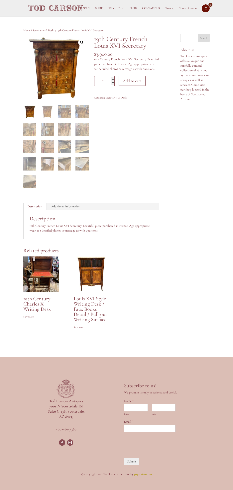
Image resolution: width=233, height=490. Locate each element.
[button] (81, 42)
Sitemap (169, 8)
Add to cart (132, 81)
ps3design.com (143, 474)
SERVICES (114, 8)
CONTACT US (151, 8)
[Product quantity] (104, 81)
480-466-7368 (66, 429)
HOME (71, 8)
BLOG (133, 8)
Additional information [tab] (65, 206)
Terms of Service (188, 8)
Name (129, 401)
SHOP (99, 8)
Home (26, 30)
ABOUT (85, 8)
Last (154, 413)
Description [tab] (35, 206)
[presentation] (154, 451)
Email (128, 422)
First (126, 413)
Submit (131, 461)
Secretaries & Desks (44, 30)
